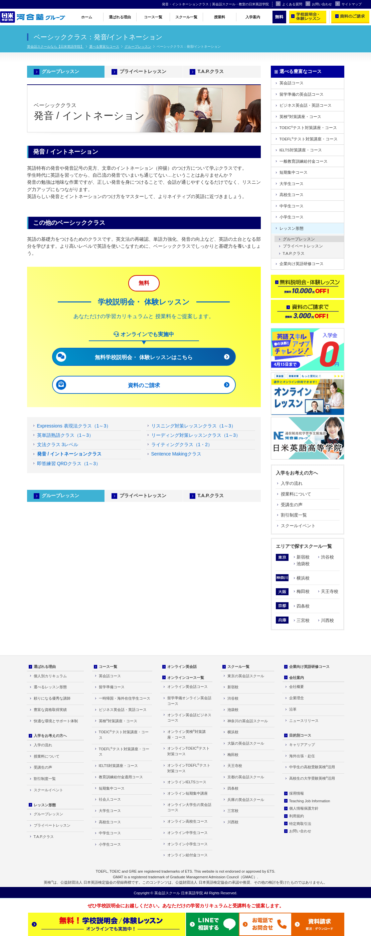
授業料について (296, 494)
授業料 (219, 17)
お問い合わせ (319, 3)
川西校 (327, 620)
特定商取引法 (300, 824)
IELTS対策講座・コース (301, 150)
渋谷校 (327, 557)
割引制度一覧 (294, 515)
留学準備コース (112, 687)
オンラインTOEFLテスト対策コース (188, 768)
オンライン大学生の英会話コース (189, 807)
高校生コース (292, 195)
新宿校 (303, 557)
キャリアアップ (302, 745)
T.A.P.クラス (211, 71)
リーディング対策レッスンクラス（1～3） (196, 435)
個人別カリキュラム (50, 676)
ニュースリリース (304, 721)
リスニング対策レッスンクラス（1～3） (193, 425)
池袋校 (303, 563)
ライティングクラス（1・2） (182, 444)
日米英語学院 (192, 893)
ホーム (86, 17)
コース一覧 (153, 17)
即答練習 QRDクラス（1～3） (69, 463)
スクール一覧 (186, 17)
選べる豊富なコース (104, 46)
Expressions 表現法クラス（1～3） (74, 425)
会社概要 (296, 687)
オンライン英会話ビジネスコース (189, 718)
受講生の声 (292, 504)
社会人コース (110, 799)
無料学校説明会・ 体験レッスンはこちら (143, 357)
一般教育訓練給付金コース (304, 161)
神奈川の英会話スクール (247, 721)
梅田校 (303, 591)
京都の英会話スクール (245, 777)
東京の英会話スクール (245, 676)
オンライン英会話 (182, 667)
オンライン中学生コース (187, 833)
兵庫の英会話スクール (245, 800)
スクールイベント (298, 525)
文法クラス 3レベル (57, 444)
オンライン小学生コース (187, 844)
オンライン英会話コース (187, 687)
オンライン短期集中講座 (187, 793)
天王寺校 (329, 591)
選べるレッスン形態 (50, 687)
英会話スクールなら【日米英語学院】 (55, 46)
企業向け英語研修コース (302, 264)
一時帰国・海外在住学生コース (124, 698)
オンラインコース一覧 (185, 678)
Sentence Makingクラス (176, 453)
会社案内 (296, 678)
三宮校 (303, 620)
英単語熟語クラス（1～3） (65, 435)
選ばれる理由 (120, 17)
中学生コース (292, 206)
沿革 (293, 709)
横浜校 (303, 578)
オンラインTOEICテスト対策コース (188, 751)
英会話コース (292, 83)
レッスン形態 (292, 228)
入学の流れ (292, 483)
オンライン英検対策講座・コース (186, 734)
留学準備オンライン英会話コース (189, 701)
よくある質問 (289, 3)
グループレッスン (138, 46)
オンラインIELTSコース (187, 782)
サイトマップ (348, 3)
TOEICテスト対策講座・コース (308, 127)
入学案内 (252, 17)
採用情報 (296, 793)
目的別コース (300, 735)
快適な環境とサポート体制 (56, 721)
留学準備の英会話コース (302, 94)
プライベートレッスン (143, 71)
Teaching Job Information (309, 801)
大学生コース (292, 184)
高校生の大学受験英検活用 (312, 778)
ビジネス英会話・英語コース (306, 105)
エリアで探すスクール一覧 (304, 546)
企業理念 (296, 698)
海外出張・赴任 (302, 756)
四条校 (303, 606)
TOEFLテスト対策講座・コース (309, 139)
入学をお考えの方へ (297, 473)
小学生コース (292, 217)
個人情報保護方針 (304, 808)
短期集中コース (294, 172)
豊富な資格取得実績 (50, 710)
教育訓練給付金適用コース (121, 777)
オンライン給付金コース (187, 855)
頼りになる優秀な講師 (52, 698)
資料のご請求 (144, 385)
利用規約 (296, 816)
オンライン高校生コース (187, 821)
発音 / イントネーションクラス (69, 453)
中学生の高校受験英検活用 (312, 767)
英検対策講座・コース (301, 116)
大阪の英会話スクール (245, 743)
